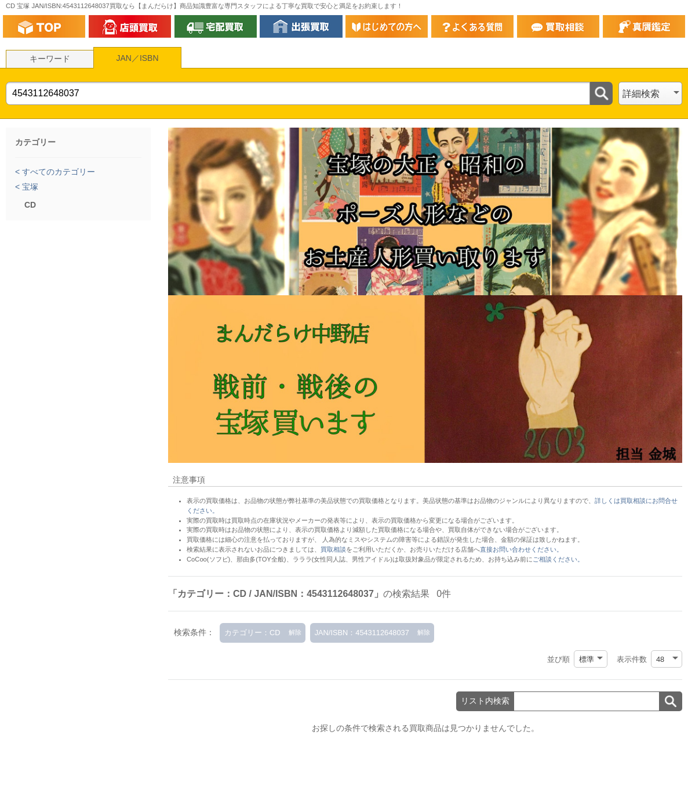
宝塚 (29, 186)
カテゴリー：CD (252, 632)
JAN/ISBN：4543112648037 (362, 632)
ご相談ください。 (558, 559)
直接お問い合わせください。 (521, 549)
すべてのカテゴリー (57, 171)
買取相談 (333, 549)
